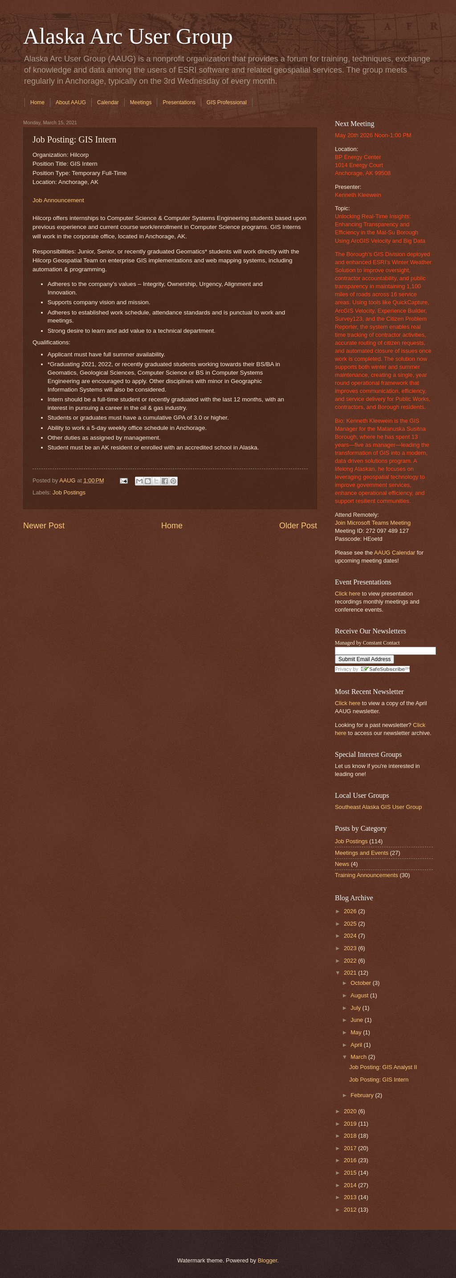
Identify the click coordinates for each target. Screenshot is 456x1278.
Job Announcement (58, 200)
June (357, 1020)
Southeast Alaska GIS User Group (378, 807)
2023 (351, 948)
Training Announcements (366, 875)
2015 (351, 1172)
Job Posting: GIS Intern (378, 1079)
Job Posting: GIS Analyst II (383, 1067)
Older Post (298, 525)
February (362, 1095)
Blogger (267, 1260)
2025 (351, 923)
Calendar (108, 102)
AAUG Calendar (394, 552)
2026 (351, 911)
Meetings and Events (361, 852)
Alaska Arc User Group (128, 36)
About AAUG (71, 102)
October (361, 983)
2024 (351, 935)
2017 (351, 1148)
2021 (351, 972)
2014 (351, 1185)
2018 (351, 1135)
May (356, 1032)
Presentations (179, 102)
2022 (351, 960)
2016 (351, 1160)
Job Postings (69, 492)
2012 (351, 1209)
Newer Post (44, 525)
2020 (351, 1111)
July (356, 1007)
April (356, 1044)
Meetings (141, 102)
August (360, 995)
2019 (351, 1123)
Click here (347, 593)
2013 (351, 1197)
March (359, 1056)
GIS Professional (227, 102)
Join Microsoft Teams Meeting (373, 522)
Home (37, 102)
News (342, 864)
